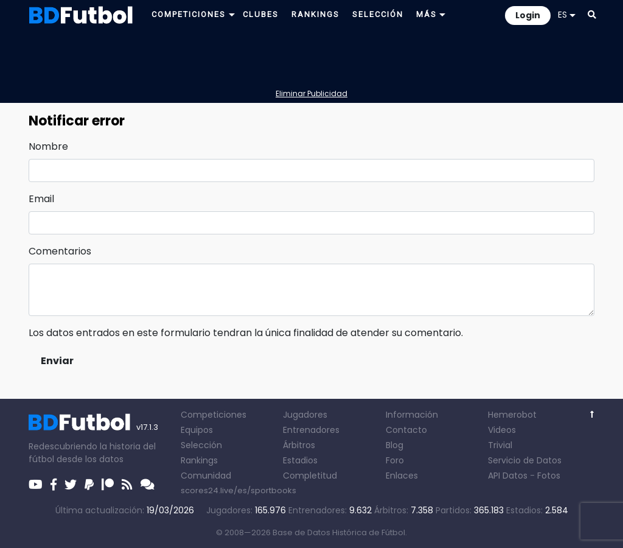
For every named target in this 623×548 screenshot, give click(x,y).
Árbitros (299, 445)
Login (527, 15)
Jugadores (305, 415)
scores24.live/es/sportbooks (238, 490)
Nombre (48, 146)
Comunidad (206, 475)
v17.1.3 (147, 427)
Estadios (300, 460)
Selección (201, 445)
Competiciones (213, 415)
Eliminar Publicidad (311, 93)
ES (567, 15)
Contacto (406, 430)
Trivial (500, 445)
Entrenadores (311, 430)
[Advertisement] (311, 58)
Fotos (548, 475)
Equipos (197, 430)
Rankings (199, 460)
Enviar (57, 361)
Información (412, 415)
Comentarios (60, 251)
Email (41, 199)
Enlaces (402, 475)
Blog (394, 445)
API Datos (507, 475)
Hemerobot (512, 415)
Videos (502, 430)
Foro (395, 460)
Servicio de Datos (525, 460)
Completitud (310, 475)
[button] (592, 15)
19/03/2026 (170, 510)
